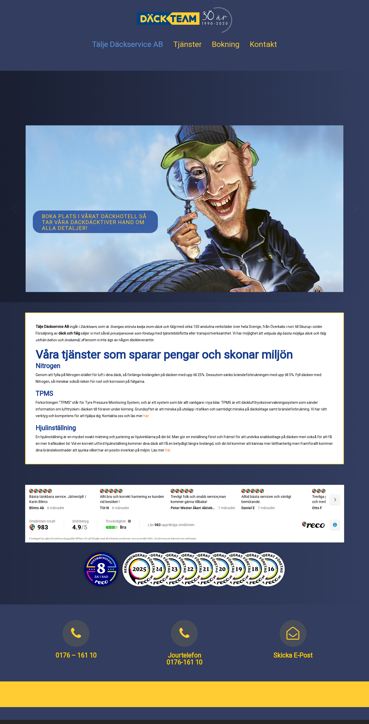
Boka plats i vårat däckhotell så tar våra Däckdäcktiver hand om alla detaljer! (94, 222)
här (146, 416)
